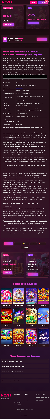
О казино (15, 397)
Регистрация (43, 2)
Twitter (42, 397)
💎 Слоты (17, 244)
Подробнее (7, 273)
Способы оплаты (28, 401)
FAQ (25, 397)
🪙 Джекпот (25, 244)
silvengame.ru (19, 88)
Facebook (38, 397)
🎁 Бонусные (43, 244)
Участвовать (33, 274)
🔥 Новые (34, 244)
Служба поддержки (28, 399)
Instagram (47, 397)
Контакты (27, 403)
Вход (33, 2)
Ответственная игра (17, 404)
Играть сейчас (8, 24)
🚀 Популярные (7, 244)
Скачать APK (42, 39)
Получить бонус (34, 22)
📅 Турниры (25, 247)
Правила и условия (17, 399)
